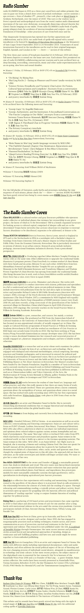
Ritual (55, 462)
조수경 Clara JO (10, 403)
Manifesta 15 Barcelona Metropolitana (45, 42)
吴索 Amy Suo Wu (26, 604)
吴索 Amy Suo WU (11, 516)
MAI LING (7, 421)
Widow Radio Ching (32, 395)
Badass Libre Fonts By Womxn (17, 583)
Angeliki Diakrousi (26, 606)
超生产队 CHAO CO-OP (13, 256)
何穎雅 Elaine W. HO (12, 382)
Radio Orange (64, 101)
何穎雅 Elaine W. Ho (63, 195)
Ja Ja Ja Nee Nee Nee (22, 138)
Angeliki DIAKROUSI (12, 346)
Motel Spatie (69, 16)
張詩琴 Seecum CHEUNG (14, 282)
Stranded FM (61, 70)
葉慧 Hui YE (8, 542)
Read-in (6, 480)
